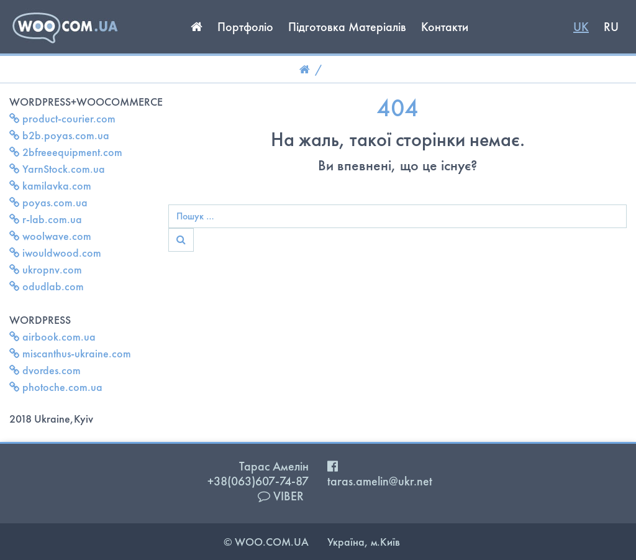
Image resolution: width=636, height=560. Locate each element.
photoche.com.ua (55, 387)
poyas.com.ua (48, 202)
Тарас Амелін (274, 466)
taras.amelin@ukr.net (379, 481)
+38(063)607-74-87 (258, 481)
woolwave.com (50, 236)
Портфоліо (245, 27)
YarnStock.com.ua (57, 169)
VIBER (281, 496)
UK (581, 27)
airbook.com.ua (52, 336)
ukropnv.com (45, 269)
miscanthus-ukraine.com (70, 353)
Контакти (444, 27)
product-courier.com (62, 118)
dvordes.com (45, 370)
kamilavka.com (50, 185)
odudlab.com (46, 286)
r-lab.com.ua (45, 219)
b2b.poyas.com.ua (59, 135)
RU (611, 27)
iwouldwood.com (55, 253)
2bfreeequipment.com (65, 152)
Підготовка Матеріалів (347, 27)
